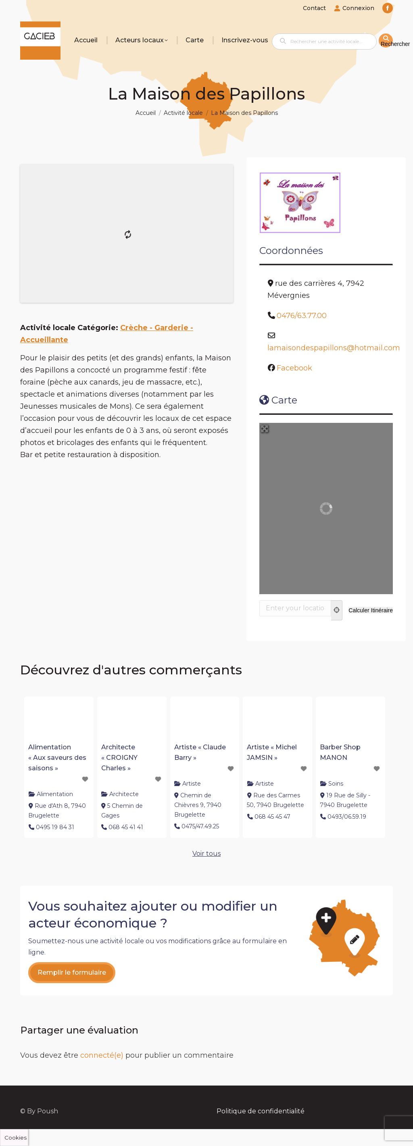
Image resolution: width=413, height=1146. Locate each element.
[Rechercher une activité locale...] (324, 41)
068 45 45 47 (272, 816)
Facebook (294, 368)
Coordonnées (291, 250)
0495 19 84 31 (55, 827)
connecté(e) (101, 1055)
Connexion (354, 8)
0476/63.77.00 (302, 315)
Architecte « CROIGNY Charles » (119, 757)
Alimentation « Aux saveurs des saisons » (57, 757)
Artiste (191, 783)
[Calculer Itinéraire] (370, 610)
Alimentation (55, 794)
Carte (278, 400)
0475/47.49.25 (200, 826)
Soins (335, 783)
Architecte (124, 794)
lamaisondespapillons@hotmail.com (333, 347)
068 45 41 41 (125, 827)
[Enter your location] (295, 608)
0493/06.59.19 (346, 816)
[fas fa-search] (386, 40)
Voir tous (206, 853)
